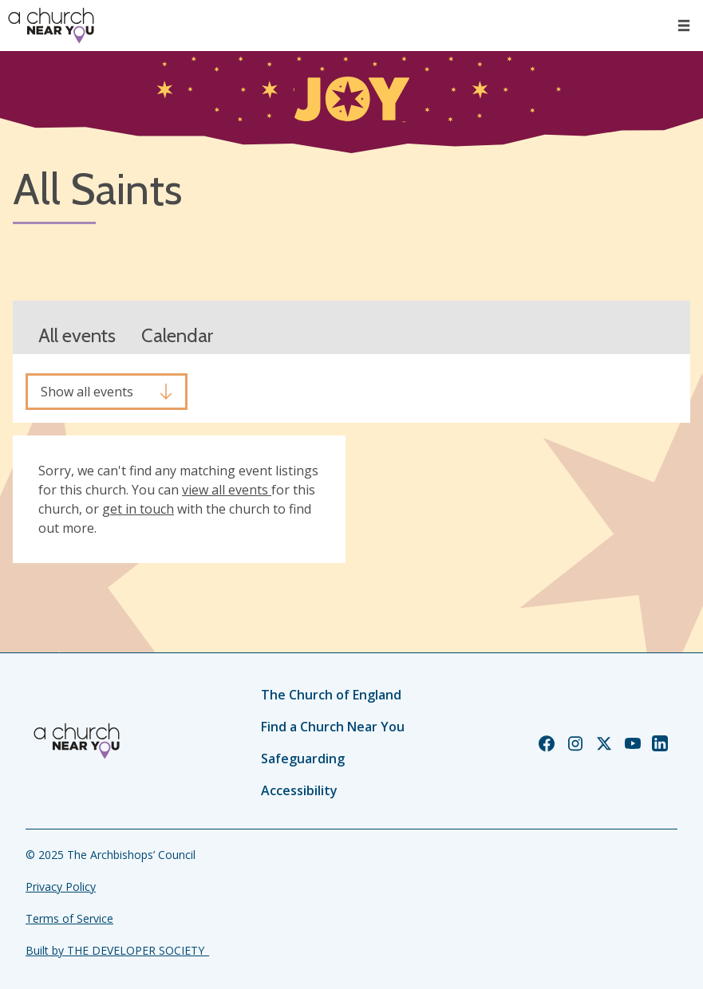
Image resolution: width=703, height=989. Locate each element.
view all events (226, 489)
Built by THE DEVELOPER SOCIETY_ (117, 950)
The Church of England (331, 694)
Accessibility (299, 790)
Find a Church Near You (333, 726)
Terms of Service (69, 918)
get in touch (138, 509)
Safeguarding (303, 758)
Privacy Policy (61, 886)
